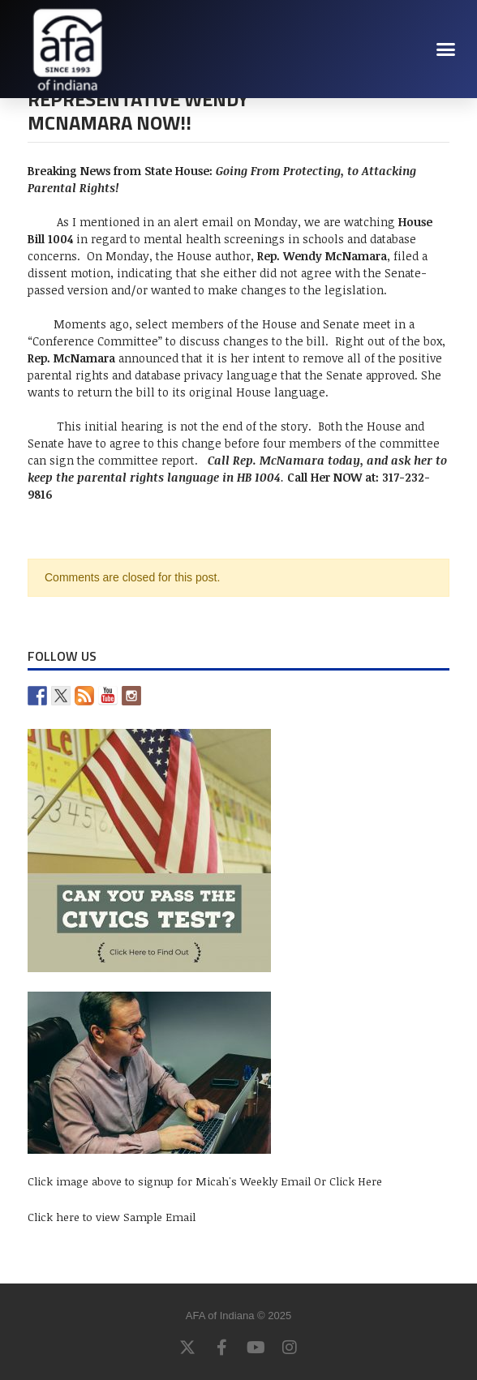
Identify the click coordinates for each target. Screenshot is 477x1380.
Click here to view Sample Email (112, 1216)
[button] (446, 48)
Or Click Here (348, 1181)
